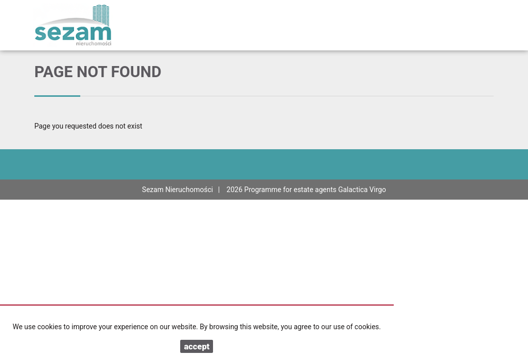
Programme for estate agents (291, 190)
